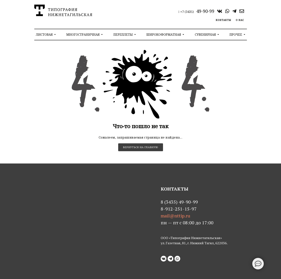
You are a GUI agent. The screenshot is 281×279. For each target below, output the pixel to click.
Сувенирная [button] (206, 34)
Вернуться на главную (140, 147)
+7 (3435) (196, 12)
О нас (240, 20)
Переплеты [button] (123, 34)
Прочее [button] (236, 34)
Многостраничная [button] (83, 34)
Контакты (223, 20)
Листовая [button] (44, 34)
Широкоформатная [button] (164, 34)
